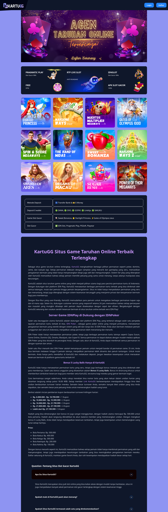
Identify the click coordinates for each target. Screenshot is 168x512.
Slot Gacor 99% (113, 75)
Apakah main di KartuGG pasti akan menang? (84, 497)
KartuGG (75, 266)
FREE (28, 85)
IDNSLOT (112, 72)
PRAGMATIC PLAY (34, 72)
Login (149, 5)
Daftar (161, 5)
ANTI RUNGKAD (72, 79)
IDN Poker (71, 324)
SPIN (27, 88)
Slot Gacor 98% (31, 75)
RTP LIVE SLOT (74, 72)
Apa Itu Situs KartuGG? (84, 474)
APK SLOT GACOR (116, 85)
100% (110, 88)
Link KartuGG (90, 381)
